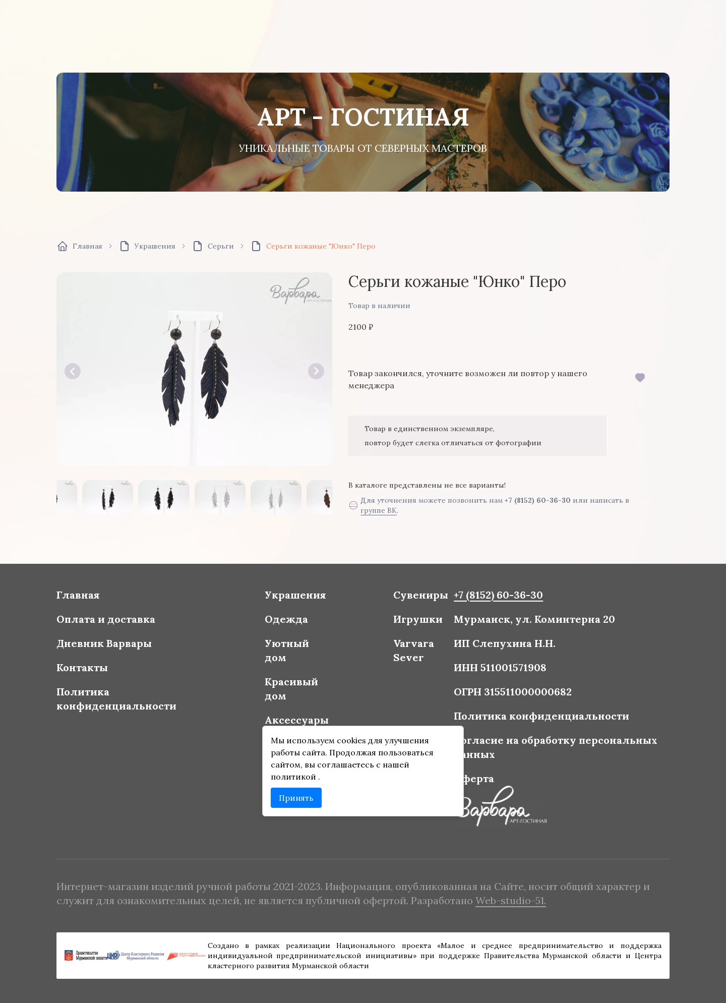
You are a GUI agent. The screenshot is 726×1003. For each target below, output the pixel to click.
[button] (73, 371)
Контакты (179, 681)
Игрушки (399, 649)
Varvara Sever (396, 670)
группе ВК (378, 510)
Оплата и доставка (194, 649)
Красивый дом (315, 695)
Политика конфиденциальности (201, 702)
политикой (318, 752)
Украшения (318, 633)
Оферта (435, 754)
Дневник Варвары (193, 665)
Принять (319, 766)
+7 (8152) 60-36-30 (538, 500)
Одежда (312, 649)
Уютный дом (313, 670)
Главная (176, 633)
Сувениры (400, 633)
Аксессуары (319, 716)
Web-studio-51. (460, 895)
